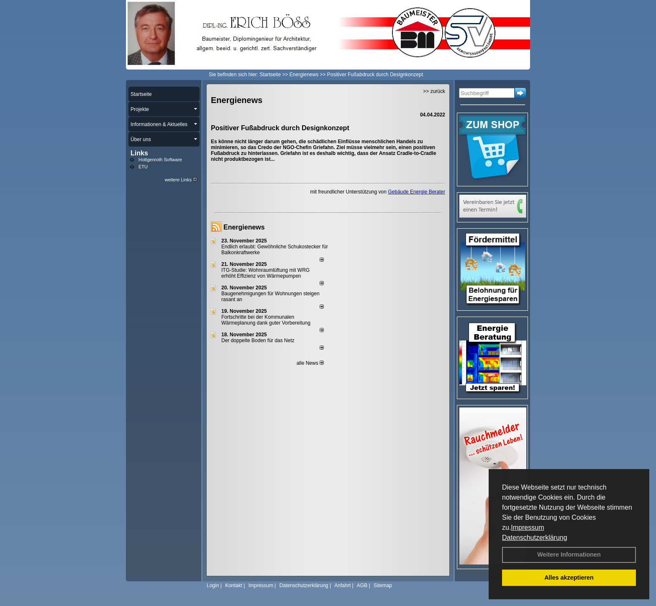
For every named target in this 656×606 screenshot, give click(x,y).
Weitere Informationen (569, 554)
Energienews (244, 227)
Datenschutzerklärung (534, 537)
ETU (143, 166)
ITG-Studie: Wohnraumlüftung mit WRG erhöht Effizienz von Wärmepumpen (265, 273)
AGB (362, 585)
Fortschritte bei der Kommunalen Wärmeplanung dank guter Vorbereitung (265, 320)
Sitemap (383, 585)
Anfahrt (342, 585)
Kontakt (233, 585)
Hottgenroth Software (160, 159)
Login (213, 585)
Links (139, 153)
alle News (310, 363)
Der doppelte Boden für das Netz (258, 340)
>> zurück (434, 91)
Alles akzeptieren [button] (569, 577)
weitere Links (181, 179)
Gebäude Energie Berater (416, 192)
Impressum (527, 527)
